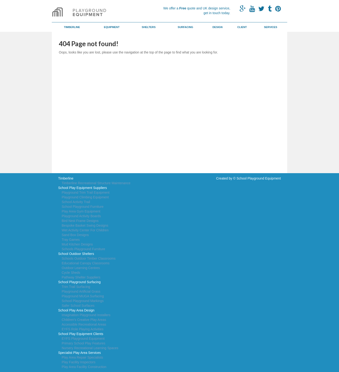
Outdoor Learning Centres (81, 268)
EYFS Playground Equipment (83, 338)
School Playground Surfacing (79, 282)
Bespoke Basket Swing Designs (85, 225)
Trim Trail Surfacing (76, 287)
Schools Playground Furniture (83, 249)
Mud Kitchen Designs (77, 244)
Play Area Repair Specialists (82, 357)
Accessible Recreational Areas (84, 324)
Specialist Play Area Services (79, 353)
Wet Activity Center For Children (85, 230)
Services (270, 27)
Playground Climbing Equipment (85, 197)
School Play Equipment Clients (80, 334)
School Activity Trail (76, 202)
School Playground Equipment (259, 178)
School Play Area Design (76, 310)
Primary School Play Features (83, 343)
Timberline (72, 27)
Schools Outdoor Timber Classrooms (89, 258)
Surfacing (185, 27)
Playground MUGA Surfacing (83, 296)
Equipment (112, 27)
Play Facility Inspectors (78, 362)
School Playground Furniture (82, 206)
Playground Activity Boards (81, 216)
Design (217, 27)
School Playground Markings (83, 301)
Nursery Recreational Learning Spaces (90, 348)
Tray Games (71, 239)
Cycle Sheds (71, 272)
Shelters (149, 27)
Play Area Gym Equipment (81, 211)
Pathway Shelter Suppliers (81, 277)
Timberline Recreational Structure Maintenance (96, 183)
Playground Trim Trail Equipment (85, 192)
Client (242, 27)
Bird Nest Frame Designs (80, 221)
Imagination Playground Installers (86, 315)
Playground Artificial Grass (81, 291)
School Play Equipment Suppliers (82, 188)
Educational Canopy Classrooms (85, 263)
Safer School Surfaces (78, 305)
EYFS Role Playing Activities (82, 329)
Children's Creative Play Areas (84, 320)
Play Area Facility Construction (84, 367)
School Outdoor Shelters (76, 254)
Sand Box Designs (75, 235)
